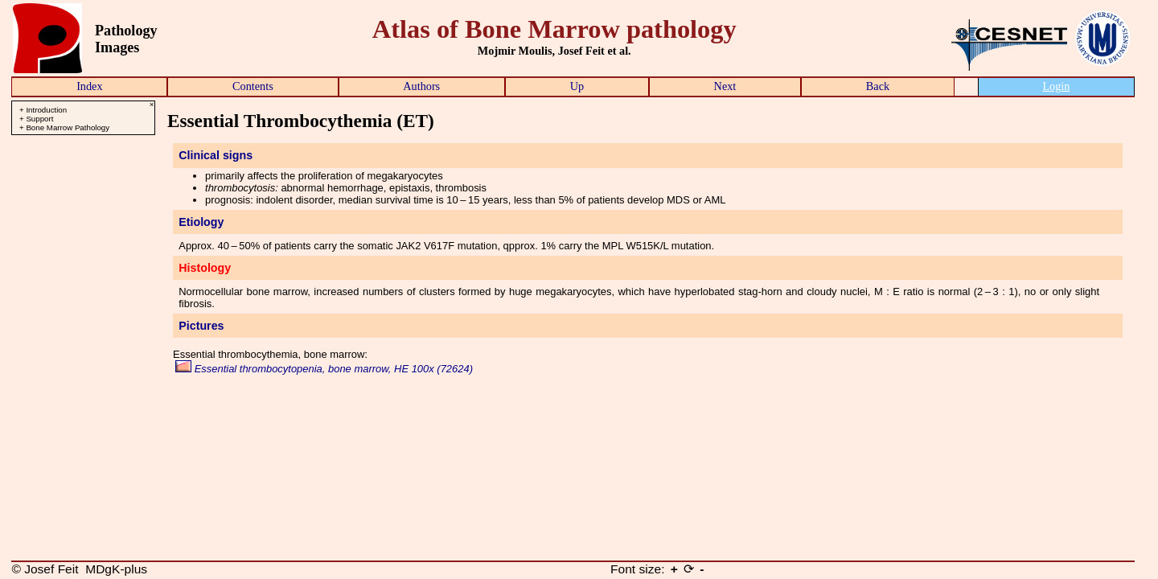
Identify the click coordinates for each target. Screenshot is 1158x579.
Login (1056, 86)
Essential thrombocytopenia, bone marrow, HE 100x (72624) (324, 369)
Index (89, 86)
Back (877, 86)
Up (577, 86)
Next (725, 86)
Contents (252, 86)
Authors (421, 86)
